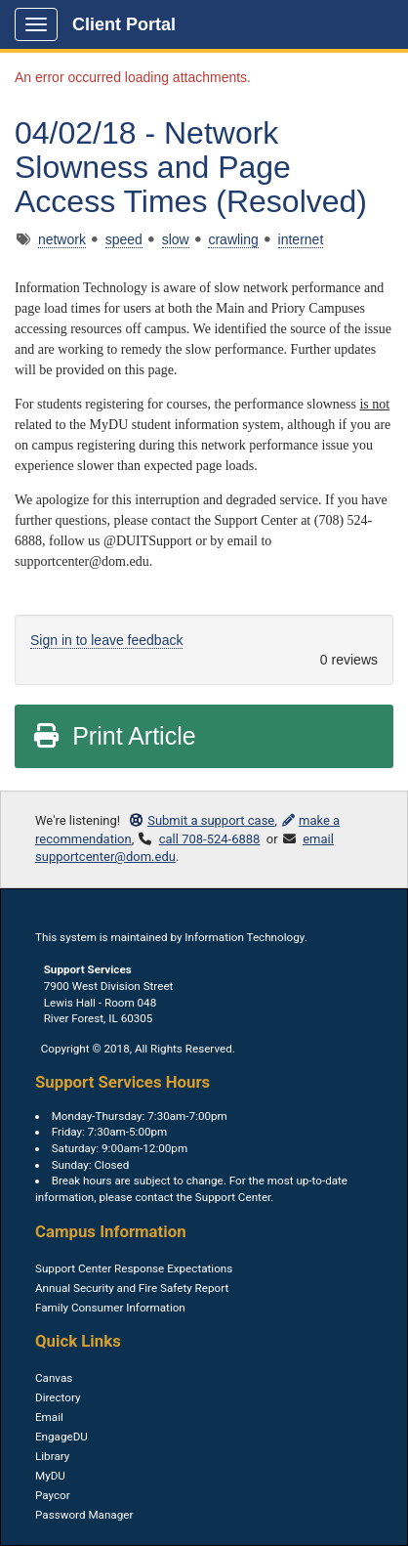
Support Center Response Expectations (133, 1268)
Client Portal (124, 24)
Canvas (53, 1378)
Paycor (52, 1495)
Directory (58, 1397)
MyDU (50, 1475)
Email (49, 1417)
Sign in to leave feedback (106, 640)
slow (175, 239)
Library (52, 1456)
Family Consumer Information (110, 1307)
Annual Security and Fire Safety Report (131, 1288)
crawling (233, 239)
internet (301, 239)
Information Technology (244, 937)
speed (124, 239)
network (62, 239)
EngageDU (61, 1436)
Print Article (113, 736)
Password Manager (84, 1515)
